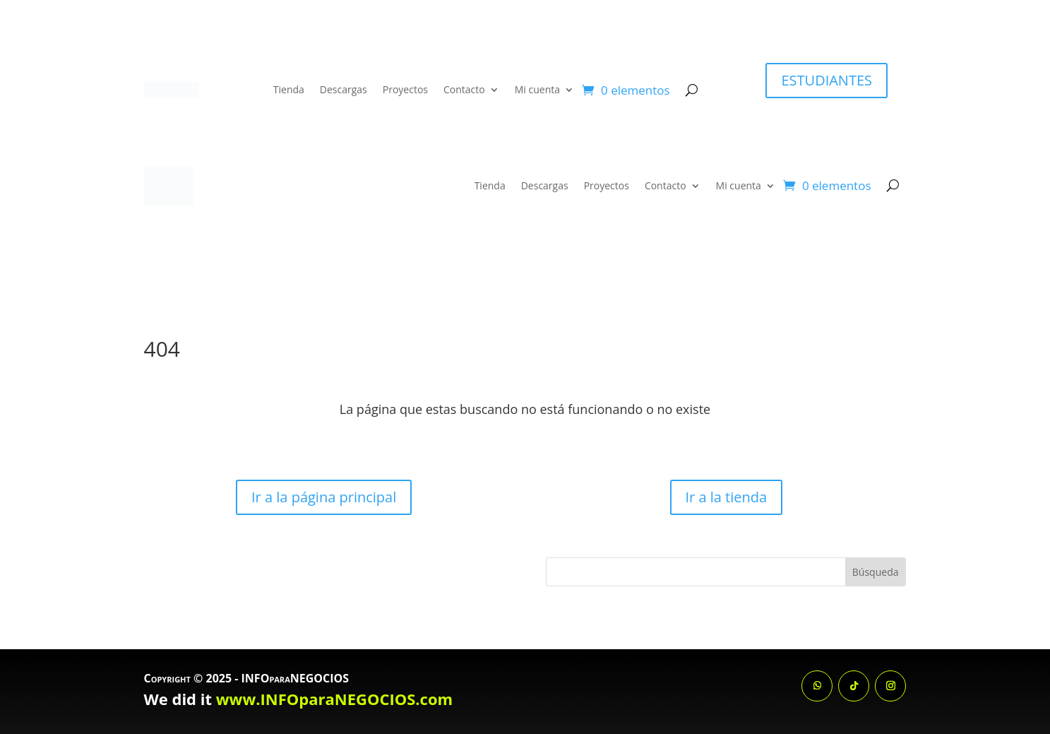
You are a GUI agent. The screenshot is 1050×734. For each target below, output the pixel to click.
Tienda (288, 89)
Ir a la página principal (323, 497)
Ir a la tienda (727, 497)
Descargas (343, 89)
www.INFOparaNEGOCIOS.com (334, 698)
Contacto (464, 89)
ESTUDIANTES (826, 80)
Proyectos (405, 89)
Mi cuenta (537, 89)
